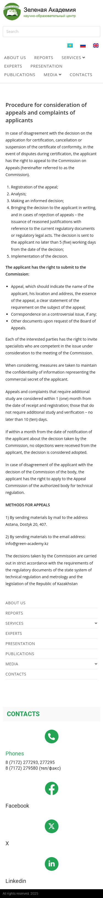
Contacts (81, 74)
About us (15, 57)
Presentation (46, 66)
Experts (13, 66)
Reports (44, 57)
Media (53, 74)
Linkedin (15, 881)
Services (73, 57)
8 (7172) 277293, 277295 (30, 762)
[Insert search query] (51, 31)
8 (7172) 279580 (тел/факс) (33, 768)
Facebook (17, 805)
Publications (19, 74)
